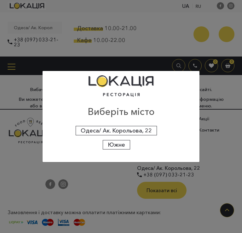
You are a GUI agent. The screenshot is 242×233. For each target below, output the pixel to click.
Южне (116, 144)
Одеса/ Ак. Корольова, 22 (116, 130)
